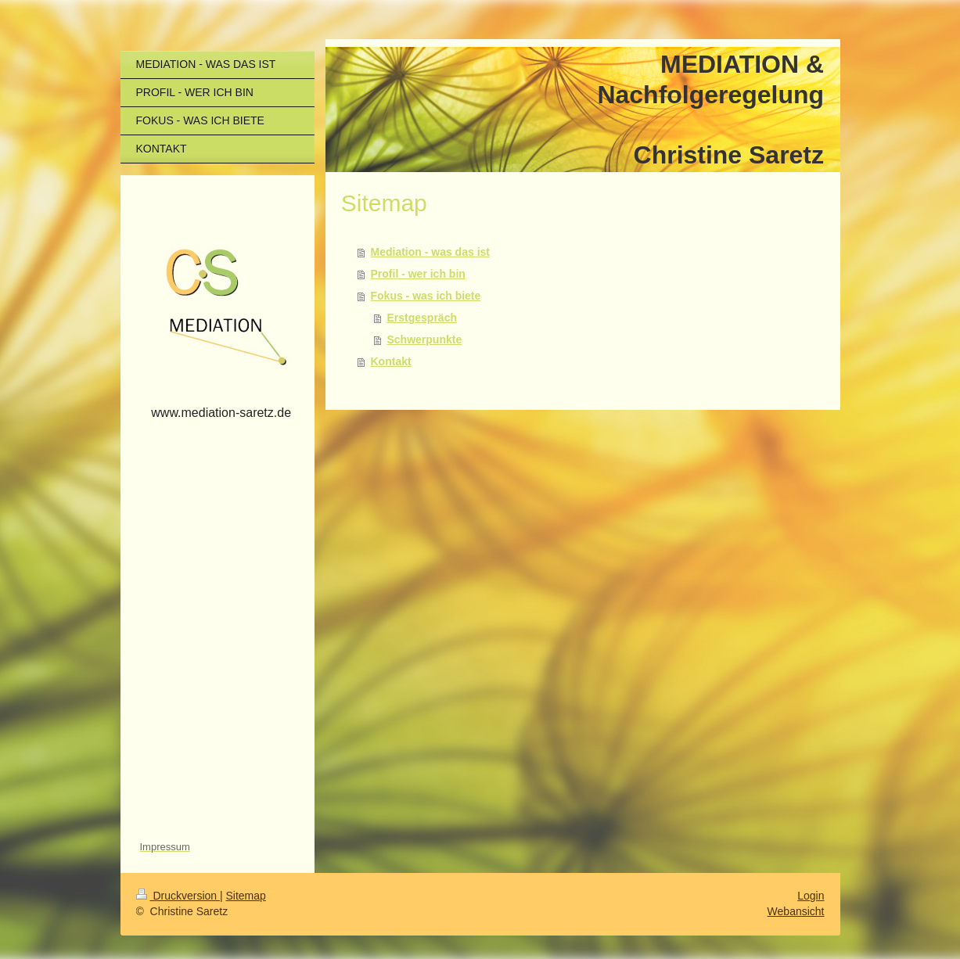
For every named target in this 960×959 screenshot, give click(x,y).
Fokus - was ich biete (426, 295)
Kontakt (391, 361)
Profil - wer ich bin (418, 274)
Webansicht (796, 911)
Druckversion (178, 895)
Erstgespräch (422, 317)
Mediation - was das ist (430, 252)
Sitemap (246, 895)
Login (810, 895)
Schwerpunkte (424, 339)
